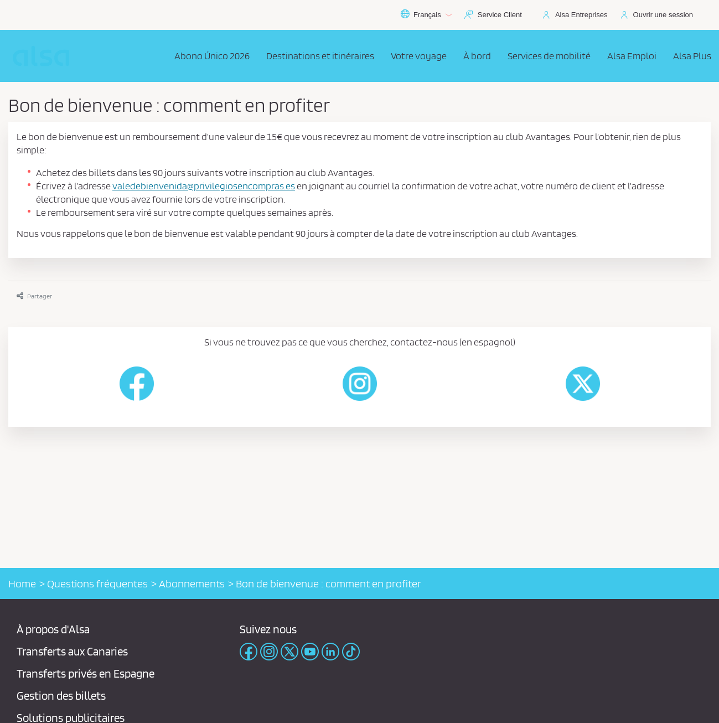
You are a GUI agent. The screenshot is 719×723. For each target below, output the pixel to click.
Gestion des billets (61, 696)
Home (22, 583)
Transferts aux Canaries (72, 651)
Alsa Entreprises (581, 15)
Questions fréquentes (97, 583)
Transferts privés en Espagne (85, 673)
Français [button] (426, 14)
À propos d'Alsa (53, 629)
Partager (34, 296)
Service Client (500, 15)
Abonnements (192, 583)
